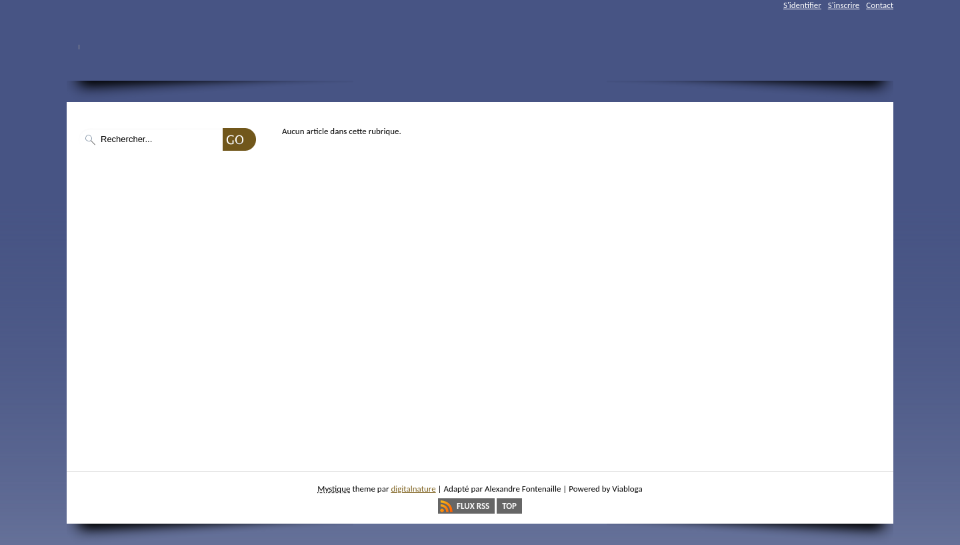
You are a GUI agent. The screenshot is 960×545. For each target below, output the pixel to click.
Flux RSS (473, 506)
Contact (879, 5)
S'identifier (802, 5)
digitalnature (413, 489)
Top (509, 506)
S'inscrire (844, 5)
